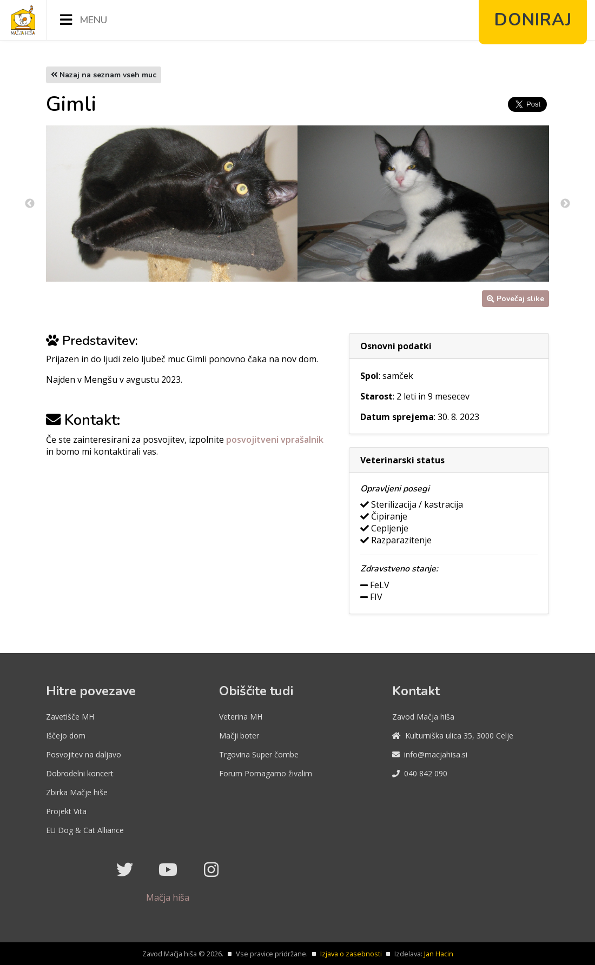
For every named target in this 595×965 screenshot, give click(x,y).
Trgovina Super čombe (259, 754)
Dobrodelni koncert (80, 773)
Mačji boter (239, 735)
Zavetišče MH (70, 716)
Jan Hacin (438, 954)
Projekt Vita (66, 811)
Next (565, 203)
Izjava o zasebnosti (351, 954)
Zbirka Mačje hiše (77, 792)
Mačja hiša (167, 897)
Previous (29, 203)
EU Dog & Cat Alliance (85, 830)
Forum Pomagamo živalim (265, 773)
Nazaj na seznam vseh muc (103, 75)
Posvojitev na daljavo (83, 754)
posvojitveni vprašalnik (274, 439)
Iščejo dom (65, 735)
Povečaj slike (515, 299)
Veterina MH (240, 716)
